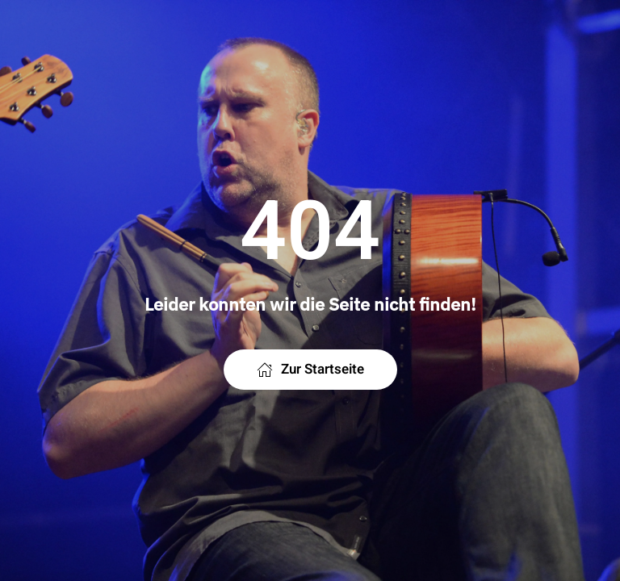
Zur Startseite (310, 369)
